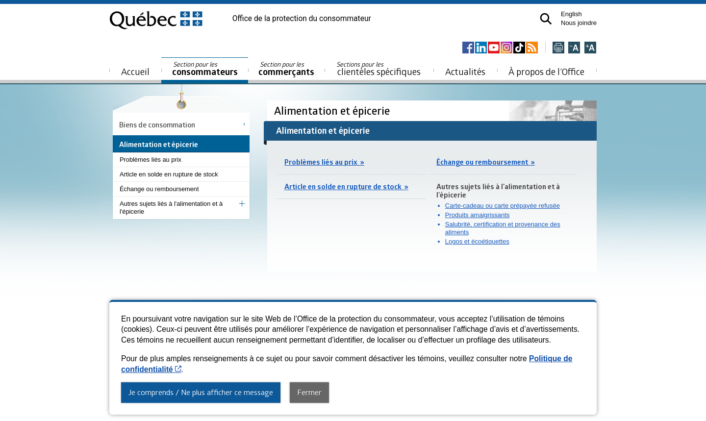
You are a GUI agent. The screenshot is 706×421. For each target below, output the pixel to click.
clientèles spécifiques (378, 68)
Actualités (465, 71)
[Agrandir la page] (590, 48)
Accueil (135, 71)
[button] (546, 18)
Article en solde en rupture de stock (169, 174)
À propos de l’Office (546, 71)
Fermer (309, 392)
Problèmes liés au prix (150, 159)
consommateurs (205, 69)
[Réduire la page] (574, 48)
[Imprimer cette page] (558, 48)
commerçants (286, 69)
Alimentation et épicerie (333, 110)
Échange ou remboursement (159, 189)
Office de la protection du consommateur (301, 18)
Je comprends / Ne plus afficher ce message (200, 392)
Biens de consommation (157, 124)
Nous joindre (579, 22)
